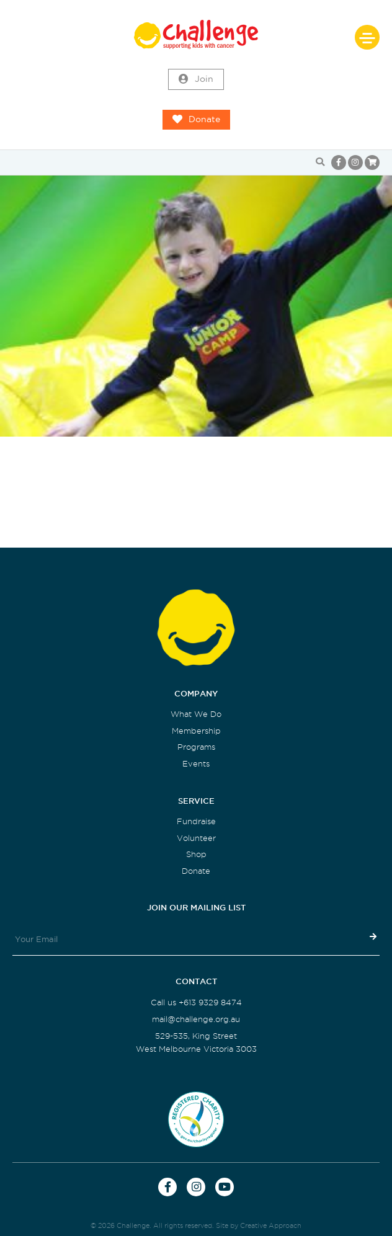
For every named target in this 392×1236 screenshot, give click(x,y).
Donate (196, 120)
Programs (196, 747)
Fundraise (196, 821)
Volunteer (196, 838)
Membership (196, 731)
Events (196, 764)
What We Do (196, 714)
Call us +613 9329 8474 (196, 1002)
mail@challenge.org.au (196, 1019)
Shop (196, 854)
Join (196, 79)
